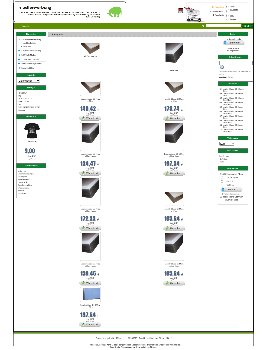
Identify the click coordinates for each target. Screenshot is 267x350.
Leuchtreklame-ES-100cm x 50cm (90, 306)
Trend (226, 194)
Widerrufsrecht (23, 188)
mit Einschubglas (29, 43)
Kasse (232, 16)
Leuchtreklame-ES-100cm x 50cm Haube (174, 155)
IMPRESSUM (23, 102)
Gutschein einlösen (25, 185)
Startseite (25, 26)
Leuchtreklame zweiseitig (31, 51)
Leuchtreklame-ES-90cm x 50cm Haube (174, 265)
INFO (20, 104)
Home (232, 6)
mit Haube (27, 46)
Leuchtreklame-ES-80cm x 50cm (174, 100)
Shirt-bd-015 (32, 141)
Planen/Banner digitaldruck (31, 64)
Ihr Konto (234, 10)
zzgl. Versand (32, 159)
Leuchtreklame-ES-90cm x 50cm (174, 210)
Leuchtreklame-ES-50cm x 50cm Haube (90, 155)
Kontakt (233, 19)
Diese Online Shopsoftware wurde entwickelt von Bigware (133, 347)
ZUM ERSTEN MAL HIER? (29, 107)
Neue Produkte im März (58, 78)
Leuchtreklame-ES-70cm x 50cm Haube (90, 265)
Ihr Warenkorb (218, 7)
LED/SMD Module (28, 55)
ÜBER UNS (22, 93)
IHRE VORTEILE (25, 99)
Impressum (22, 193)
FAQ (19, 96)
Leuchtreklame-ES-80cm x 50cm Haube (90, 210)
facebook (21, 110)
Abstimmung (234, 194)
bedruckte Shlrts (27, 68)
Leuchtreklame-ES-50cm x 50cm (90, 100)
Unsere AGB (22, 182)
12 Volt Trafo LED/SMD (30, 59)
